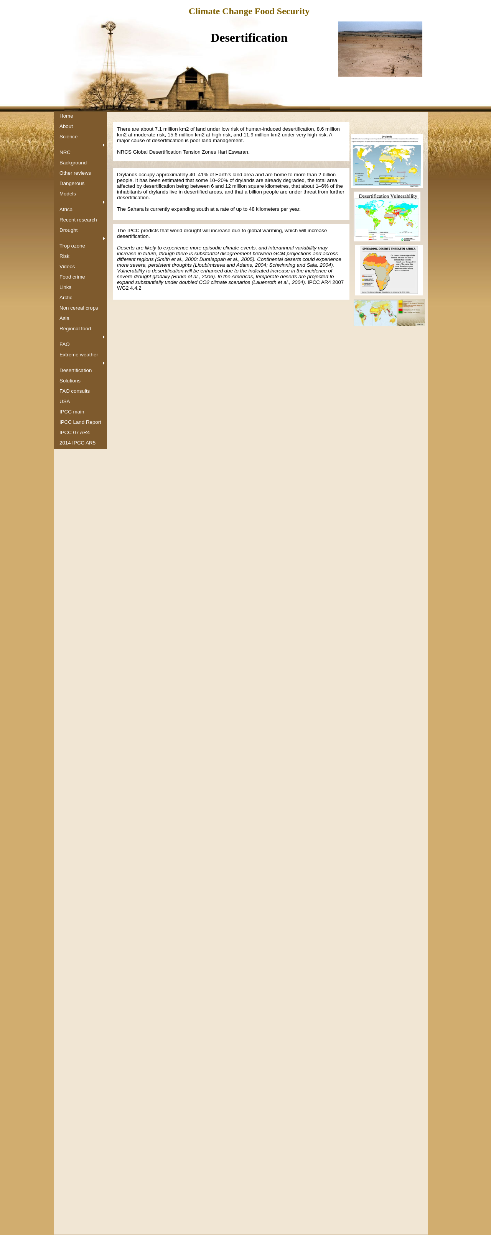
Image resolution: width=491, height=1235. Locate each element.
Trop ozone (72, 246)
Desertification (75, 370)
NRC (65, 152)
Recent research (78, 220)
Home (66, 116)
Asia (64, 318)
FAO (64, 344)
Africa (65, 209)
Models (67, 194)
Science (68, 136)
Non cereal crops (78, 308)
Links (65, 287)
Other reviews (75, 173)
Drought (68, 230)
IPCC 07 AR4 (74, 432)
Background (73, 163)
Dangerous (71, 183)
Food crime (72, 277)
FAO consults (74, 391)
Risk (64, 256)
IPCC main (71, 412)
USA (64, 401)
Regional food (75, 328)
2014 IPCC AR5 (77, 443)
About (66, 126)
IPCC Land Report (80, 422)
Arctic (65, 297)
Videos (67, 266)
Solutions (70, 381)
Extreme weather (78, 355)
